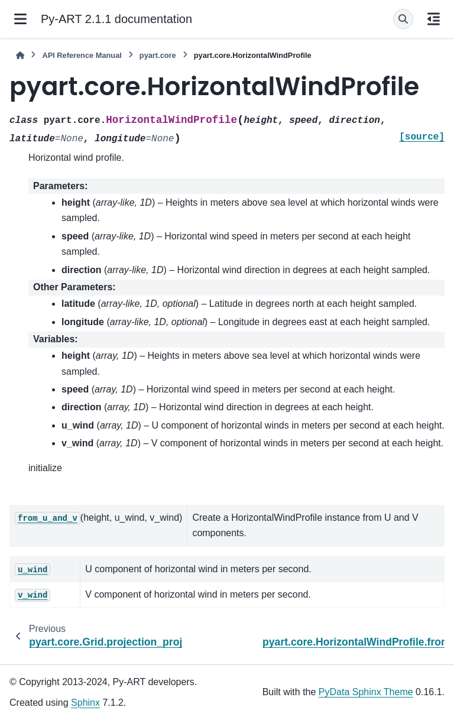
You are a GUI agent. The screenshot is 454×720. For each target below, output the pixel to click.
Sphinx (85, 703)
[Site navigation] (20, 19)
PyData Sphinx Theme (366, 692)
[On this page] (434, 19)
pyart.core (158, 55)
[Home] (20, 55)
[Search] (403, 19)
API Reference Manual (81, 55)
